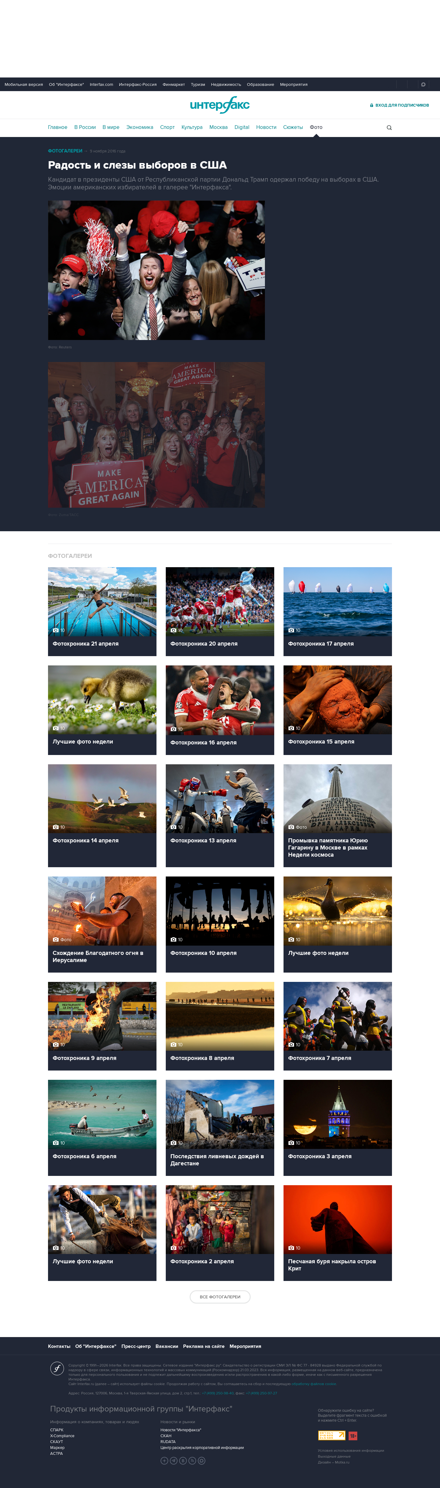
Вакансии (167, 1346)
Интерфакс (220, 105)
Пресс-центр (136, 1346)
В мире (111, 127)
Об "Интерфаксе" (66, 84)
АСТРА (56, 1453)
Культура (192, 127)
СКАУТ (56, 1441)
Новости (266, 127)
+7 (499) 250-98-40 (218, 1393)
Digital (242, 127)
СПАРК (57, 1430)
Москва (218, 127)
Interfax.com (101, 84)
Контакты (59, 1346)
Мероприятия (294, 84)
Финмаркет (174, 84)
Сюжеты (293, 127)
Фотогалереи (65, 151)
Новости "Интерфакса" (181, 1430)
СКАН (166, 1435)
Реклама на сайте (204, 1346)
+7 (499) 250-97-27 (261, 1393)
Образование (260, 84)
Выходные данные (334, 1456)
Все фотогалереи (220, 1297)
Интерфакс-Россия (138, 84)
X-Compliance (62, 1435)
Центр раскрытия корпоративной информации (202, 1447)
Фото (316, 127)
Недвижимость (226, 84)
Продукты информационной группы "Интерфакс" (141, 1409)
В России (85, 127)
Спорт (167, 127)
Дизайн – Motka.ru (334, 1462)
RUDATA (168, 1441)
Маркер (57, 1447)
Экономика (139, 127)
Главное (58, 127)
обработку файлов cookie (314, 1384)
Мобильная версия (24, 84)
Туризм (198, 84)
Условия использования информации (351, 1450)
